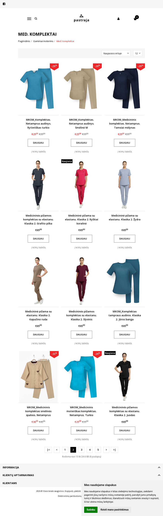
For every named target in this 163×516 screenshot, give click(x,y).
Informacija (11, 467)
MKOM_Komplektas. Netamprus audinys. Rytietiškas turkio (38, 123)
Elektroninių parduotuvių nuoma (73, 496)
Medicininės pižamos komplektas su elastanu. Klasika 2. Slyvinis (81, 315)
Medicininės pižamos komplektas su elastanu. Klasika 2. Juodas (124, 411)
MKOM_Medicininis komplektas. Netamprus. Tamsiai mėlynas (124, 123)
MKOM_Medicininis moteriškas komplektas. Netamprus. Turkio (81, 411)
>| (114, 449)
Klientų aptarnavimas (18, 475)
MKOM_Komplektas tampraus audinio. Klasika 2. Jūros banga (124, 315)
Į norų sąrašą (38, 151)
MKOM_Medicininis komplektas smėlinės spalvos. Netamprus (38, 411)
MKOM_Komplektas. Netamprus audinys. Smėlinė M (81, 123)
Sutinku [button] (91, 509)
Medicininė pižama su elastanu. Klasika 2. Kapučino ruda (38, 315)
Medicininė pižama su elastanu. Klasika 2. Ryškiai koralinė (81, 219)
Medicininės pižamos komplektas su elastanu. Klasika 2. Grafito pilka (38, 219)
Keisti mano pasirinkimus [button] (115, 509)
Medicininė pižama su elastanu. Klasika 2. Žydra (124, 217)
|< (48, 449)
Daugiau (38, 142)
